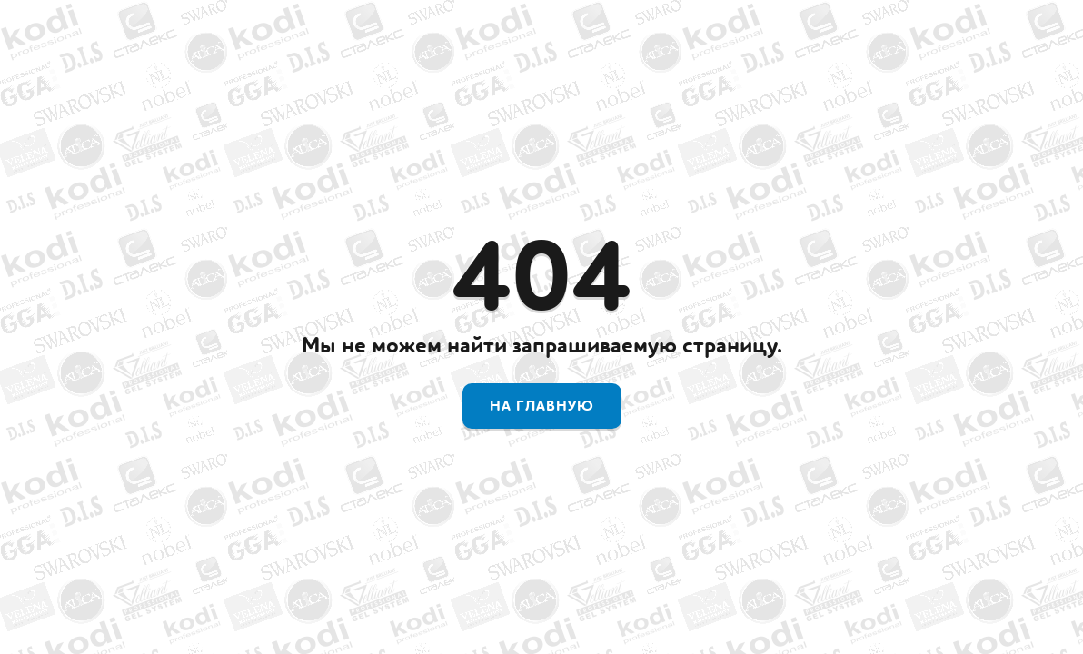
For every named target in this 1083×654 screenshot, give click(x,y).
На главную (542, 406)
